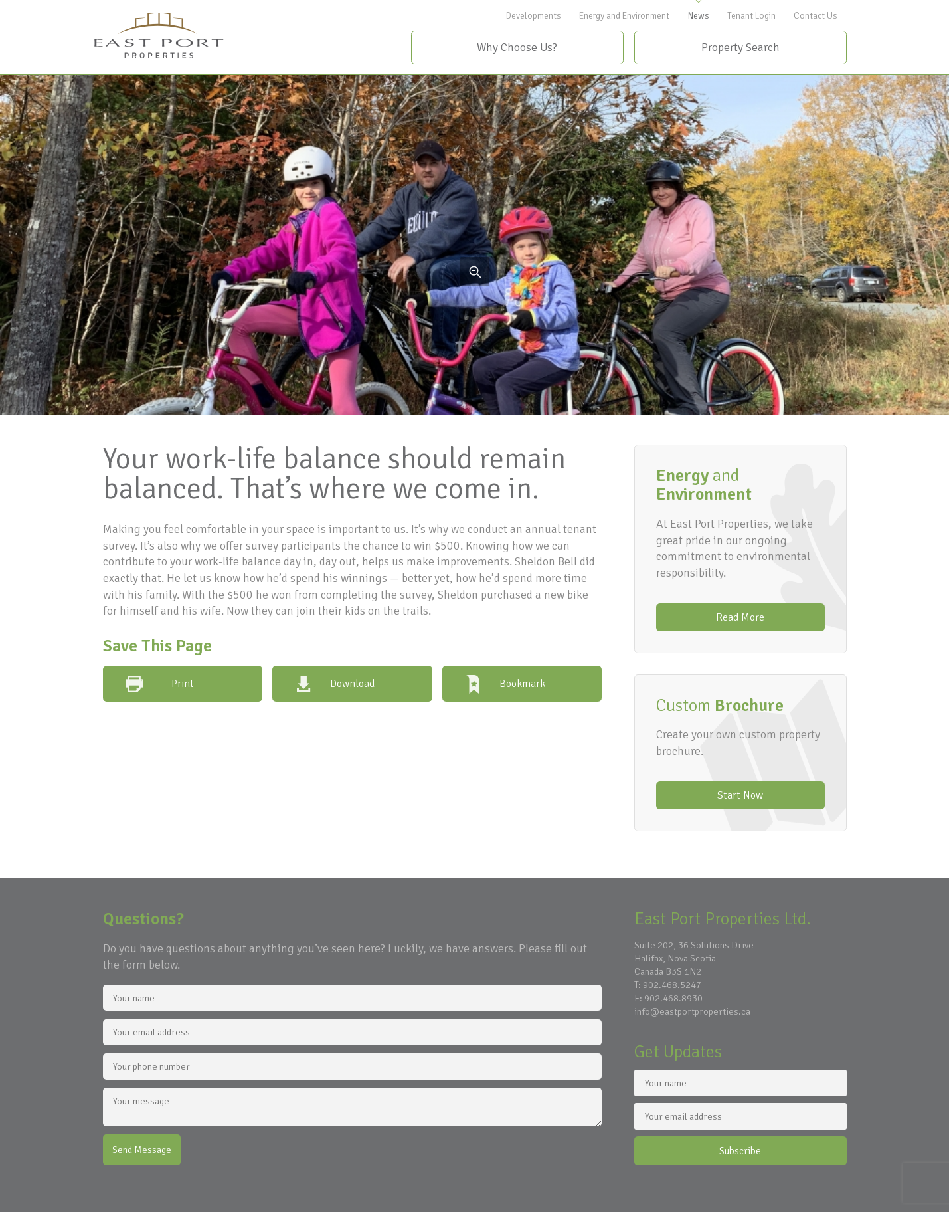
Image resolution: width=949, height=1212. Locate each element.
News (698, 15)
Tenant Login (751, 15)
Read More (740, 617)
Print (182, 683)
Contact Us (815, 15)
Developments (533, 15)
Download (352, 683)
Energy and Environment (624, 15)
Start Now (740, 795)
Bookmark (522, 683)
